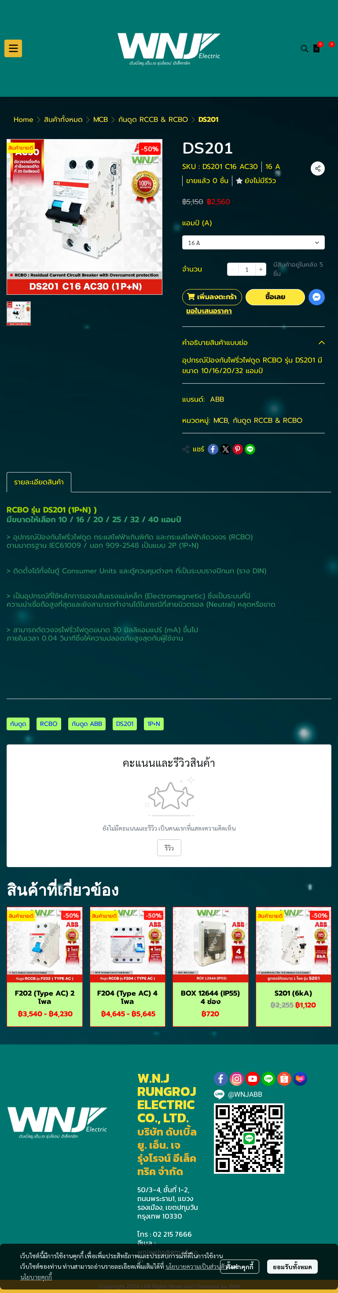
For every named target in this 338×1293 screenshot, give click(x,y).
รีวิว (169, 848)
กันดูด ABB (87, 724)
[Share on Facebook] (213, 449)
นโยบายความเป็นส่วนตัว (196, 1266)
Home (23, 119)
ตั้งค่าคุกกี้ (240, 1267)
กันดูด (18, 724)
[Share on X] (225, 449)
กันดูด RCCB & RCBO (153, 119)
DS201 (124, 724)
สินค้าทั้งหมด (63, 119)
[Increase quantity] (261, 269)
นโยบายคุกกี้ (36, 1277)
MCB (100, 119)
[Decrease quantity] (233, 269)
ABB (217, 399)
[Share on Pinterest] (237, 449)
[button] (304, 48)
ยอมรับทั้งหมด (292, 1267)
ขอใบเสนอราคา (209, 311)
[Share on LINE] (250, 449)
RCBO (49, 724)
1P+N (153, 724)
